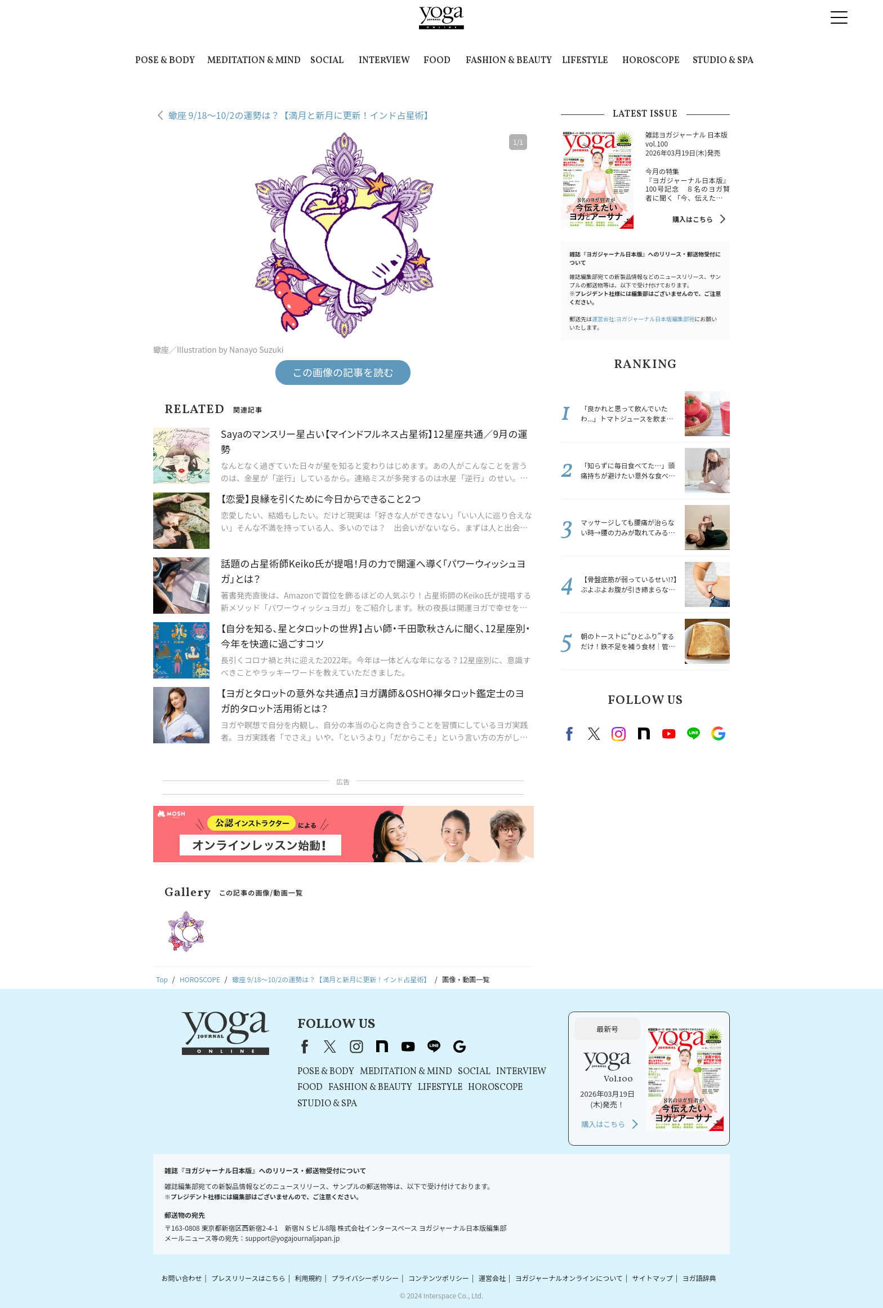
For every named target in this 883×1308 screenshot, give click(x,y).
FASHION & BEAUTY (509, 61)
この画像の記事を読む (343, 372)
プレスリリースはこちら (248, 1278)
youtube (407, 1046)
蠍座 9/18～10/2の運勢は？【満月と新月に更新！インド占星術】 (300, 115)
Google (718, 733)
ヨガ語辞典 (699, 1278)
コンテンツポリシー (438, 1278)
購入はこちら (692, 219)
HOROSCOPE (651, 61)
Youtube (668, 733)
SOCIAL (327, 61)
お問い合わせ (181, 1278)
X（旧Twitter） (330, 1046)
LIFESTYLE (585, 61)
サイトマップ (652, 1278)
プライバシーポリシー (365, 1278)
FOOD (437, 61)
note (643, 733)
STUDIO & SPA (723, 61)
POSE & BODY (165, 61)
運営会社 (492, 1278)
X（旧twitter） (594, 733)
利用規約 (308, 1278)
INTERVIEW (384, 61)
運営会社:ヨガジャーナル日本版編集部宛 (643, 318)
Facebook (571, 733)
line (693, 733)
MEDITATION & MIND (254, 61)
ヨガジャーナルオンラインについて (569, 1278)
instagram (619, 733)
